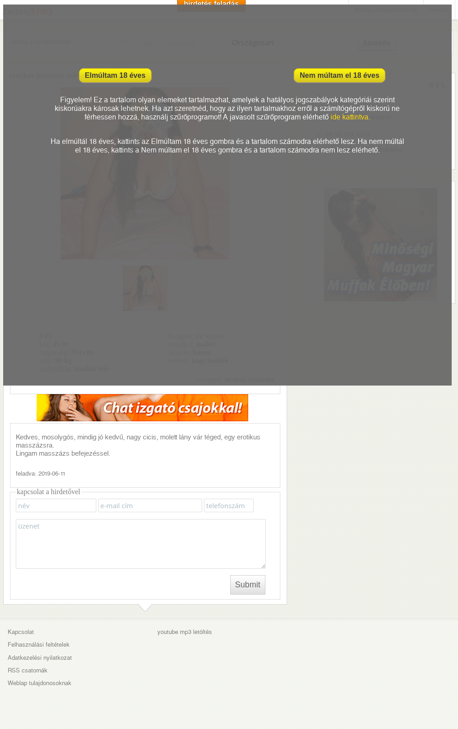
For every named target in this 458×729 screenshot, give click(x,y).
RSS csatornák (27, 670)
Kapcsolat (21, 632)
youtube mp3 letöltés (184, 632)
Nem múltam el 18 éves (339, 75)
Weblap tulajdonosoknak (39, 683)
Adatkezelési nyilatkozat (40, 657)
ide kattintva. (350, 117)
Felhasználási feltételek (39, 644)
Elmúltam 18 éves (115, 75)
